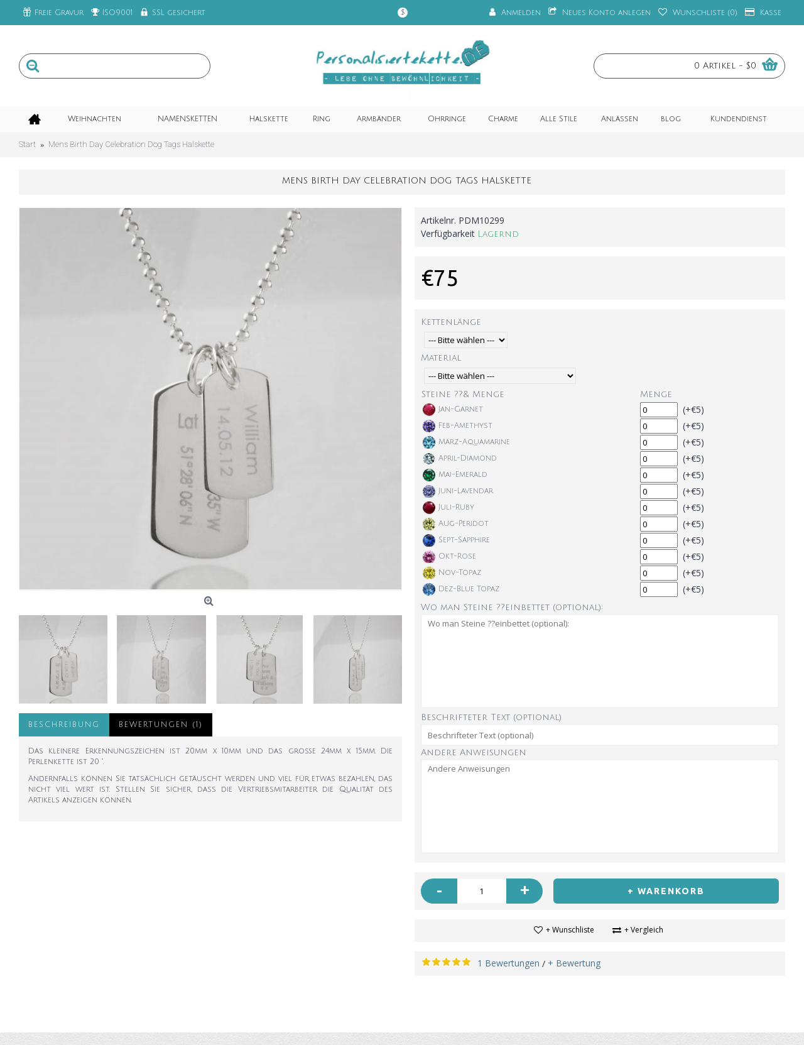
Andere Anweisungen (473, 752)
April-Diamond (460, 458)
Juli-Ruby (448, 507)
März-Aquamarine (466, 442)
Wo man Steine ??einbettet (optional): (512, 607)
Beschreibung (64, 725)
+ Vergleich (643, 929)
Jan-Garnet (453, 409)
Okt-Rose (449, 556)
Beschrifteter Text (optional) (491, 717)
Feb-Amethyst (457, 426)
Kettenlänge (451, 322)
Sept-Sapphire (456, 540)
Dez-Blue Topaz (461, 589)
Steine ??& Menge (462, 394)
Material (441, 358)
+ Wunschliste (570, 929)
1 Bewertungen (508, 963)
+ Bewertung (574, 963)
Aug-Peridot (456, 524)
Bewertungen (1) (161, 725)
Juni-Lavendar (458, 491)
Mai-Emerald (455, 475)
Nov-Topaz (452, 573)
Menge (656, 394)
